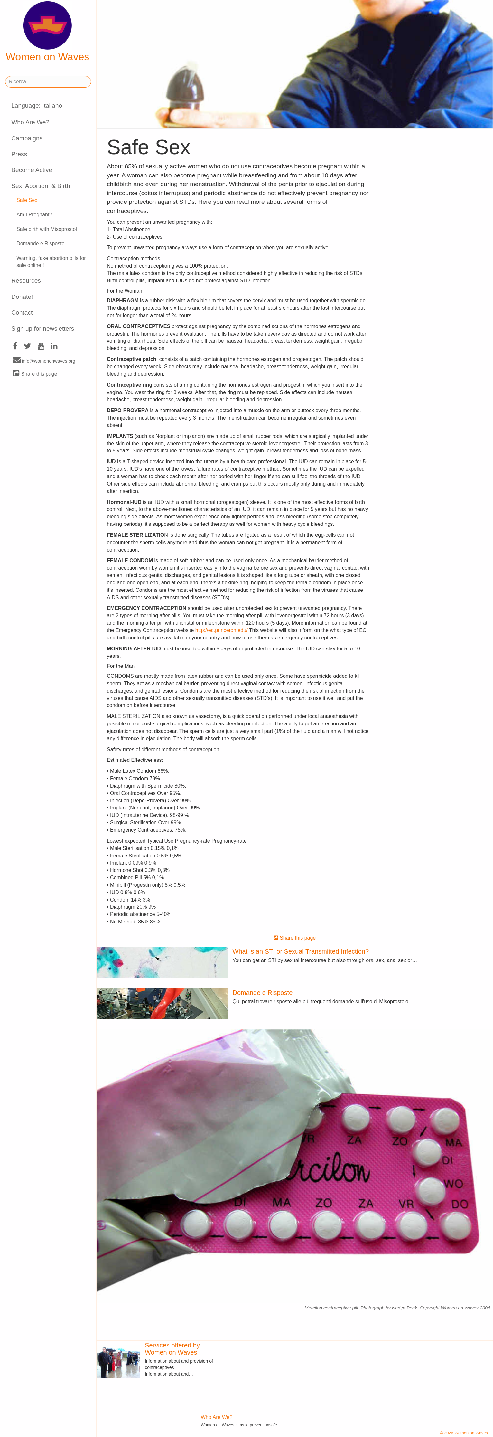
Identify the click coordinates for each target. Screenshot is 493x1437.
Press (19, 154)
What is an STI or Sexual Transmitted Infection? (301, 951)
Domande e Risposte (40, 243)
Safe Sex (26, 200)
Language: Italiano (36, 105)
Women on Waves (47, 31)
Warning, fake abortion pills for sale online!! (51, 261)
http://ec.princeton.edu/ (221, 630)
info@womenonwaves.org (44, 360)
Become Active (31, 169)
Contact (22, 312)
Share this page (35, 373)
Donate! (22, 296)
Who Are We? (30, 122)
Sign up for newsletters (42, 328)
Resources (26, 280)
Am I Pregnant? (34, 214)
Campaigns (26, 138)
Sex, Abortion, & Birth (40, 186)
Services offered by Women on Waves (172, 1349)
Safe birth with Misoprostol (46, 229)
